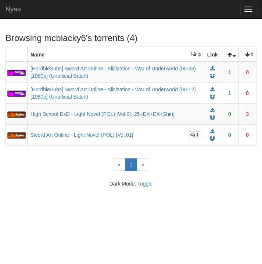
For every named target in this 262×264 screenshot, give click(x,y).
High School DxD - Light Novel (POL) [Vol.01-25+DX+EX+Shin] (102, 114)
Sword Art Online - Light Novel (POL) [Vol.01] (81, 135)
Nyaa (13, 9)
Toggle (144, 184)
